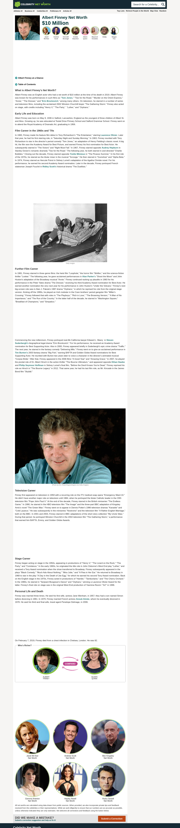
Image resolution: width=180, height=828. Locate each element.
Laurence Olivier (109, 135)
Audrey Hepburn (110, 148)
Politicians (55, 11)
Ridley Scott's (49, 166)
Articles (67, 11)
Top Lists (120, 11)
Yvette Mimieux (77, 154)
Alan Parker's (89, 276)
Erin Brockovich (50, 101)
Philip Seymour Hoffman (31, 365)
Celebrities (42, 11)
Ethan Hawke (118, 362)
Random (162, 11)
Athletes (18, 11)
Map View (154, 11)
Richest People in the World (137, 11)
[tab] (70, 78)
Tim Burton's (21, 353)
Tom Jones (66, 98)
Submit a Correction (111, 819)
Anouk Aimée (82, 599)
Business (30, 11)
